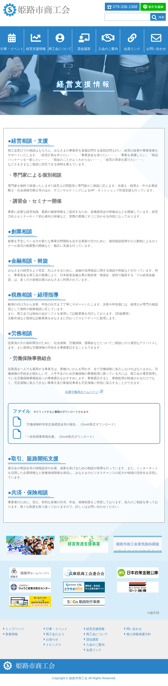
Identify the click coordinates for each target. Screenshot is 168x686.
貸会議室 (84, 49)
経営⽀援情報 (36, 49)
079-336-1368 (122, 7)
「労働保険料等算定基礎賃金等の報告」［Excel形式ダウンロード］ (70, 424)
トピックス (53, 644)
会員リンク (132, 49)
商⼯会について (60, 49)
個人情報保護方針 (138, 634)
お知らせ (52, 639)
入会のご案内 (108, 49)
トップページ (14, 629)
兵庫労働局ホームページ (82, 392)
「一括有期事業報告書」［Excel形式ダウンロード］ (59, 436)
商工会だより (55, 634)
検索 (158, 17)
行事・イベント (11, 49)
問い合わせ (134, 629)
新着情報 (11, 634)
